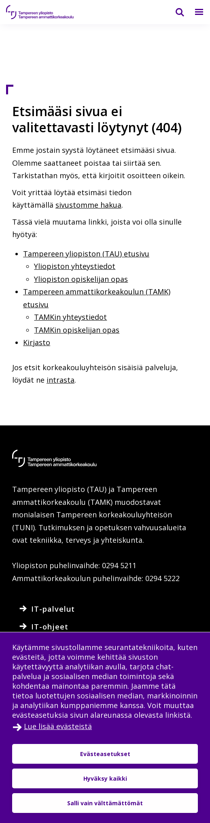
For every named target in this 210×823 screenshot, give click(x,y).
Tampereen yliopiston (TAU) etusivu (86, 253)
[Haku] (175, 12)
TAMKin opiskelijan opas (76, 330)
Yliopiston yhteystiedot (74, 266)
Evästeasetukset (105, 754)
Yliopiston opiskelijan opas (81, 279)
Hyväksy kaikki (105, 778)
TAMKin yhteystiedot (70, 317)
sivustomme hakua (88, 205)
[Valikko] (194, 12)
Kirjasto (36, 342)
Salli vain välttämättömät (105, 803)
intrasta (60, 380)
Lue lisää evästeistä (58, 726)
